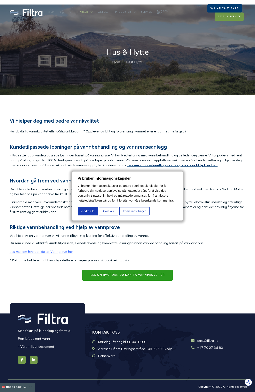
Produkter (124, 10)
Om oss (67, 10)
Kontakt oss (163, 10)
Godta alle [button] (88, 211)
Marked (86, 10)
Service (144, 10)
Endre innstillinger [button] (134, 211)
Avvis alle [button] (109, 211)
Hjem (52, 10)
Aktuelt (104, 10)
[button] (224, 6)
